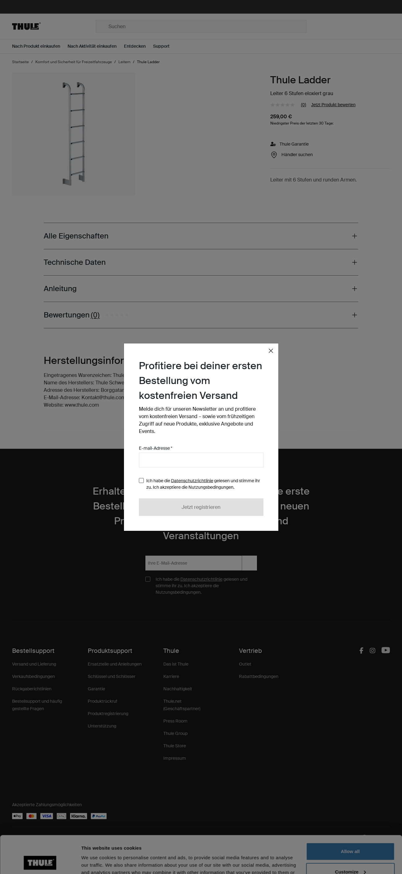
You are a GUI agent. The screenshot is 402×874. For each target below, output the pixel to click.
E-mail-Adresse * (155, 448)
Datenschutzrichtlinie (192, 480)
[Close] (271, 351)
